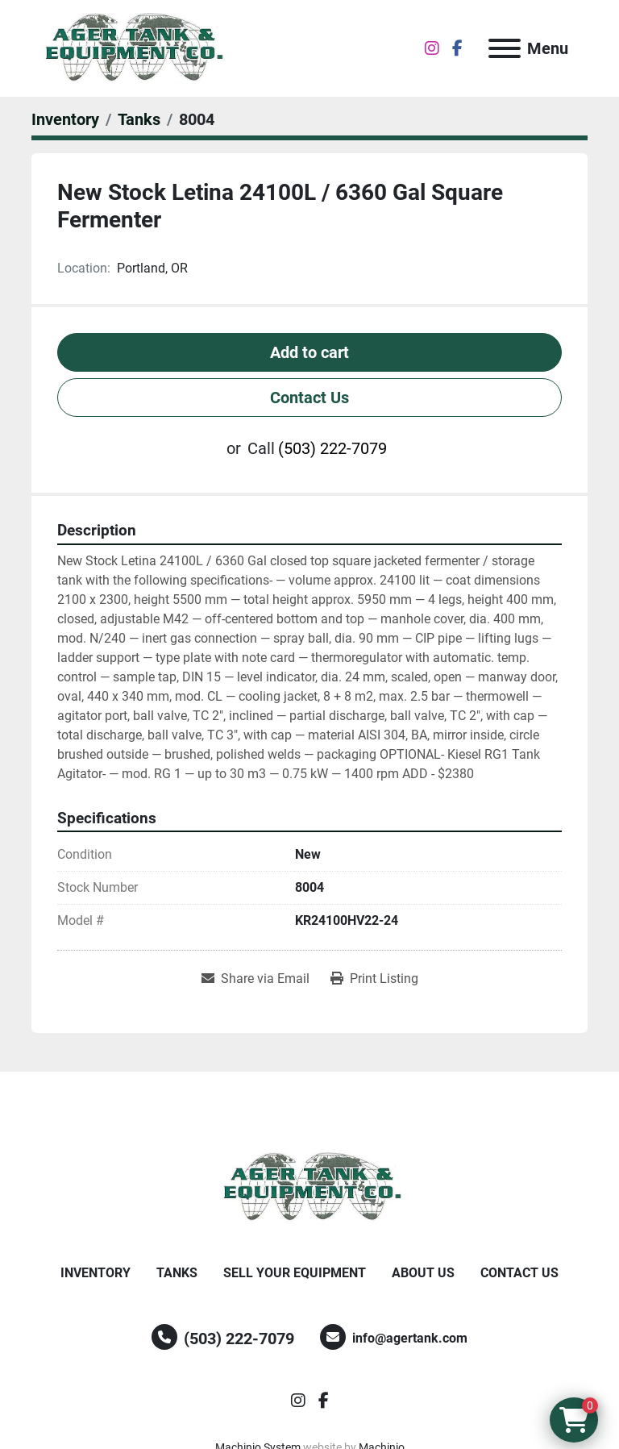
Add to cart (309, 352)
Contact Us (309, 397)
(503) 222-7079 (332, 448)
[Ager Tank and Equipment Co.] (309, 1186)
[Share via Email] (255, 979)
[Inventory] (65, 119)
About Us (423, 1272)
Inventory (95, 1272)
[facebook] (457, 48)
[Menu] (504, 48)
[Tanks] (139, 119)
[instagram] (432, 48)
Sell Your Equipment (294, 1272)
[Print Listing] (374, 979)
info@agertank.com (409, 1338)
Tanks (176, 1272)
